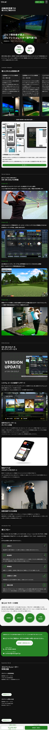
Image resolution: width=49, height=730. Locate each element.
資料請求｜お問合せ (36, 727)
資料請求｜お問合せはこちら (24, 643)
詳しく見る (24, 165)
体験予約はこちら (6, 694)
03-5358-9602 (10, 649)
